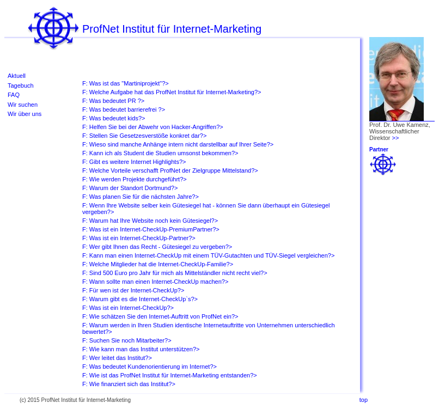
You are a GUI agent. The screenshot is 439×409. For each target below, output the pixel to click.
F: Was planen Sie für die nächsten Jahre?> (140, 196)
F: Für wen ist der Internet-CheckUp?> (133, 290)
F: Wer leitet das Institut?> (117, 358)
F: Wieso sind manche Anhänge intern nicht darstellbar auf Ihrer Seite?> (177, 144)
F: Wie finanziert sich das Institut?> (128, 384)
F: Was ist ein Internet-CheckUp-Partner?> (139, 238)
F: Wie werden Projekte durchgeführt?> (134, 179)
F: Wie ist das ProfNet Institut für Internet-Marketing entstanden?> (169, 375)
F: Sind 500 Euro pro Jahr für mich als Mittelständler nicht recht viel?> (174, 273)
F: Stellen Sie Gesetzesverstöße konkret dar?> (144, 135)
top (363, 399)
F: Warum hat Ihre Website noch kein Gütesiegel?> (150, 220)
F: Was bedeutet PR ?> (113, 100)
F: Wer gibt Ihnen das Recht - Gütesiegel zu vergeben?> (157, 246)
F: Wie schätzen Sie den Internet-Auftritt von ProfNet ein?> (160, 316)
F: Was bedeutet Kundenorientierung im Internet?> (149, 366)
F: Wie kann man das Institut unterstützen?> (141, 349)
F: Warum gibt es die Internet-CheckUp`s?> (140, 299)
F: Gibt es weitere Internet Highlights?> (134, 161)
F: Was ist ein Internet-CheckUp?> (128, 307)
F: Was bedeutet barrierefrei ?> (123, 109)
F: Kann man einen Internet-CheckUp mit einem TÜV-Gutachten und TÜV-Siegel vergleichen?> (208, 255)
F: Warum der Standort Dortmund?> (130, 188)
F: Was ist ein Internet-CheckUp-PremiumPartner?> (151, 229)
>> (395, 138)
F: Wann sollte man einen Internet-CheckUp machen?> (155, 281)
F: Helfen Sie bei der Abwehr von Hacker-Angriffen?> (152, 127)
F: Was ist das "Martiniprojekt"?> (125, 83)
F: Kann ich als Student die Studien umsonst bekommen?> (160, 153)
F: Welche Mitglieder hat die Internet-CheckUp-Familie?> (157, 264)
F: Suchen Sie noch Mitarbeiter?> (127, 340)
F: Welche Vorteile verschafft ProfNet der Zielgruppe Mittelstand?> (170, 170)
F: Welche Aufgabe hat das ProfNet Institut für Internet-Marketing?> (171, 92)
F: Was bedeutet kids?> (113, 118)
